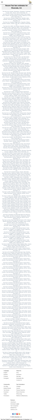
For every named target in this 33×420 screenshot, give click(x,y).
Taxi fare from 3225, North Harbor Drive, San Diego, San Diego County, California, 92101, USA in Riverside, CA (16, 160)
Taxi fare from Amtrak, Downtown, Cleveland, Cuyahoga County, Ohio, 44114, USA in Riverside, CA (16, 12)
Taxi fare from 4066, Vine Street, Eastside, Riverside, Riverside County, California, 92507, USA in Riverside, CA (16, 26)
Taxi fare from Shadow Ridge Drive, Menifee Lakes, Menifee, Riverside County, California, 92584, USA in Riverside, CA (16, 19)
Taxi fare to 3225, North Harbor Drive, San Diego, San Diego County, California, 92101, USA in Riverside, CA (16, 183)
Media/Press (14, 407)
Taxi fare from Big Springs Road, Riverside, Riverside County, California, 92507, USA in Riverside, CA (16, 67)
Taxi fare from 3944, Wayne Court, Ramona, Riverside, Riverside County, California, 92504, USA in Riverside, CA (16, 103)
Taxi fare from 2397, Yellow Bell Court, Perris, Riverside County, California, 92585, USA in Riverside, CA (16, 95)
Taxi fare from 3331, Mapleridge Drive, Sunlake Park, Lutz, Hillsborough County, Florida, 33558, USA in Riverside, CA (16, 166)
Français (6, 376)
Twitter (5, 394)
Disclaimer (18, 374)
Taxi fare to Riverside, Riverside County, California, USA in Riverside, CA (16, 321)
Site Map (18, 376)
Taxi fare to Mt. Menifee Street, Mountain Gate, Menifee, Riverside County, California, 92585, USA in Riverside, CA (16, 252)
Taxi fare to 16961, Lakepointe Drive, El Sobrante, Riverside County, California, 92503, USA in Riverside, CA (16, 178)
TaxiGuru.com (14, 409)
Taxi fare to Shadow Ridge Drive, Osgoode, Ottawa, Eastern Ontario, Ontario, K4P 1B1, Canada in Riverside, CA (16, 350)
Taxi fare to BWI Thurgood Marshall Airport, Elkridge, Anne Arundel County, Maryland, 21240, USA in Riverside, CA (16, 204)
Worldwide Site (20, 378)
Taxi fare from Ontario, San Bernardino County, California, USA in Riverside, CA (16, 137)
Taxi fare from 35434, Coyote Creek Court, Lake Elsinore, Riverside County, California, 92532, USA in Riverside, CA (16, 153)
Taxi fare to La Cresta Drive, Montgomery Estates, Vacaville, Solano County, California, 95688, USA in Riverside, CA (16, 225)
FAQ (17, 372)
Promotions (6, 395)
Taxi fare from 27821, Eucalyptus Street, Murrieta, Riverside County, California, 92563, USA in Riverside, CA (16, 97)
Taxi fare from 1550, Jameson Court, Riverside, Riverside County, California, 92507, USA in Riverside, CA (16, 128)
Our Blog (6, 386)
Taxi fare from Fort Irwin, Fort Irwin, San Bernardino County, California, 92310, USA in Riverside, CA (16, 57)
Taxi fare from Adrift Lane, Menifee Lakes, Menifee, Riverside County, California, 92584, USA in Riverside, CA (16, 64)
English (5, 372)
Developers (13, 404)
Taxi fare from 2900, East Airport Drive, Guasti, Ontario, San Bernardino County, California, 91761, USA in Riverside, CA (16, 157)
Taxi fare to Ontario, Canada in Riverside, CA (16, 319)
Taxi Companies (14, 405)
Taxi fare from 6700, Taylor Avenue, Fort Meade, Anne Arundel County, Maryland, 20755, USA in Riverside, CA (17, 43)
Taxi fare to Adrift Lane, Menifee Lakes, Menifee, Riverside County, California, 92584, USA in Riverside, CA (16, 196)
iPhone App (19, 394)
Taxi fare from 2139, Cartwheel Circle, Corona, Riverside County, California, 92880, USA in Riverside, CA (16, 117)
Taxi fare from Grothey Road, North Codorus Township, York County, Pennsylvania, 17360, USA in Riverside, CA (16, 37)
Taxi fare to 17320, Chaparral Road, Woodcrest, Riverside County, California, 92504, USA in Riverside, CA (16, 180)
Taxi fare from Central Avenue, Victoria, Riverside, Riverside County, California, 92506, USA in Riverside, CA (16, 172)
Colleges (18, 386)
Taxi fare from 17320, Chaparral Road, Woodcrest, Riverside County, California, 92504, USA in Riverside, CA (16, 92)
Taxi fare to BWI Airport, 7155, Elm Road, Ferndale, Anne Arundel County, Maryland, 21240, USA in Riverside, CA (16, 199)
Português (6, 378)
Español (6, 374)
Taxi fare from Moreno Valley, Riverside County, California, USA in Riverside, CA (16, 125)
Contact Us (19, 380)
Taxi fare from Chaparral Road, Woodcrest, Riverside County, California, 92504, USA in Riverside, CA (16, 120)
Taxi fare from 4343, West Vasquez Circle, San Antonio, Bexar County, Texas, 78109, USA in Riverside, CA (16, 144)
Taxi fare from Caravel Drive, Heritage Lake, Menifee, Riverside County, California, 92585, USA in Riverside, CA (16, 131)
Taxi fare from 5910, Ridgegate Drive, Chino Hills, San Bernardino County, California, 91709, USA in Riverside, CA (16, 169)
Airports (18, 388)
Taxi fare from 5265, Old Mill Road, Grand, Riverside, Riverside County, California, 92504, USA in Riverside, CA (16, 105)
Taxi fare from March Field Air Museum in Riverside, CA (16, 107)
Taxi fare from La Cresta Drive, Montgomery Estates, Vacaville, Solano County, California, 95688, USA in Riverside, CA (16, 141)
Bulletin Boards (7, 388)
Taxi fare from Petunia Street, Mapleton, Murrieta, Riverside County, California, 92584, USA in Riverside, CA (16, 151)
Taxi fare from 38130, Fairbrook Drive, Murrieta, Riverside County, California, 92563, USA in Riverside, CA (16, 100)
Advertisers (13, 402)
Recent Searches (20, 392)
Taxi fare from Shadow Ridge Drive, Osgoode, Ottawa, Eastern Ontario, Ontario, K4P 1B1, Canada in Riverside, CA (16, 23)
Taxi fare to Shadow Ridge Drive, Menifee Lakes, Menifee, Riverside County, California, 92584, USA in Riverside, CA (16, 343)
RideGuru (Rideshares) (21, 395)
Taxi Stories (6, 390)
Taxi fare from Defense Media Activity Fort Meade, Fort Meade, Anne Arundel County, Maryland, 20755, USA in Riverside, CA (16, 46)
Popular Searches (20, 390)
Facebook (6, 392)
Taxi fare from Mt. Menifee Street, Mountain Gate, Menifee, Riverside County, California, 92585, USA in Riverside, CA (16, 73)
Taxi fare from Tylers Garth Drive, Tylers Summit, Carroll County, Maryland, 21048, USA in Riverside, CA (16, 40)
